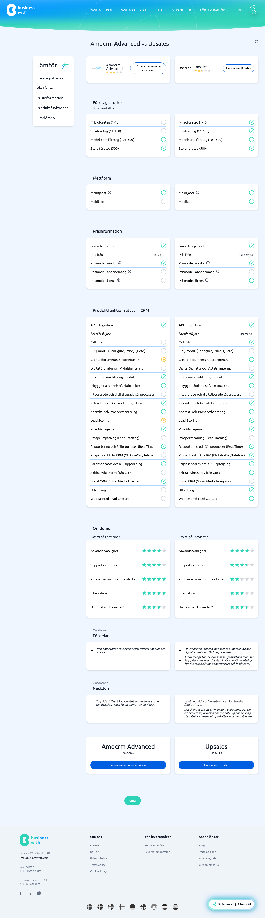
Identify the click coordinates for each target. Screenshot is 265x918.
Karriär (94, 851)
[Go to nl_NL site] (165, 907)
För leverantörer (155, 845)
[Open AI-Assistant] (231, 904)
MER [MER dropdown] (240, 10)
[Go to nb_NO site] (111, 907)
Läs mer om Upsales (238, 68)
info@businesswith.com (34, 858)
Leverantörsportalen (157, 851)
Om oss (94, 845)
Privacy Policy (98, 858)
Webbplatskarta (209, 864)
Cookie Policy (98, 871)
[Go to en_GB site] (143, 907)
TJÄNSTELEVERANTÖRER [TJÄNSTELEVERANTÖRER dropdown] (174, 10)
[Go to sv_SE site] (89, 907)
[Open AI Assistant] (39, 893)
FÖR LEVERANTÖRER (214, 10)
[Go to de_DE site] (132, 907)
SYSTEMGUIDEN (101, 10)
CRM (132, 800)
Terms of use (98, 864)
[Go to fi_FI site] (122, 907)
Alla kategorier (208, 858)
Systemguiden (207, 851)
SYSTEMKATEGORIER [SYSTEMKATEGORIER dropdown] (135, 10)
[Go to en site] (154, 907)
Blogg (202, 845)
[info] (256, 41)
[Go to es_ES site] (175, 907)
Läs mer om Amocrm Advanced (148, 68)
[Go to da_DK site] (100, 907)
